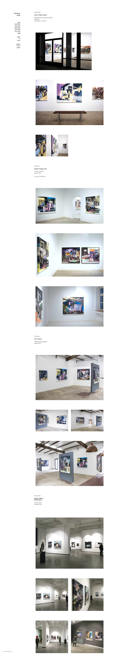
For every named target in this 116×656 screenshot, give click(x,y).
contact (18, 45)
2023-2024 (17, 26)
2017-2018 (17, 31)
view (19, 33)
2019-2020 (17, 29)
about (18, 40)
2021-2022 (17, 28)
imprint (18, 47)
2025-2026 (17, 24)
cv (19, 38)
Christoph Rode (17, 14)
